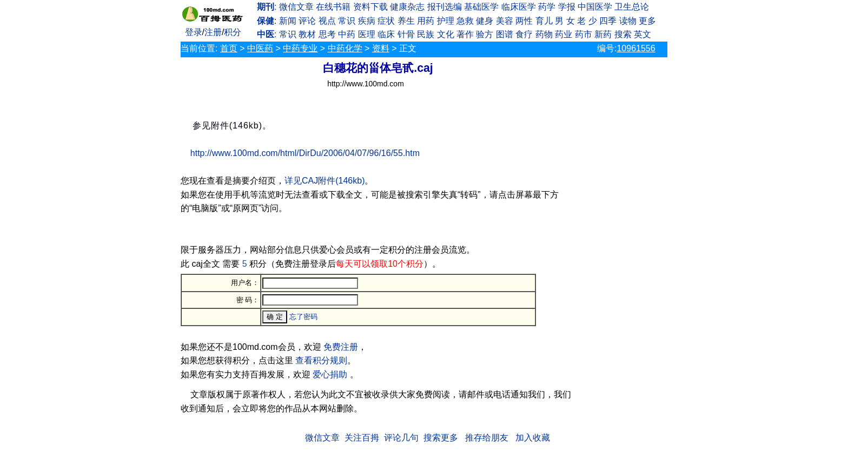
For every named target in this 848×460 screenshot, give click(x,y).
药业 (563, 34)
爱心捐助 (330, 374)
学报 (566, 6)
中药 (346, 34)
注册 (213, 32)
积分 (232, 32)
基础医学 (481, 6)
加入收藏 (532, 437)
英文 (642, 34)
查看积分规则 (321, 360)
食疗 (524, 34)
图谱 (504, 34)
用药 (425, 20)
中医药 (260, 48)
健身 (484, 20)
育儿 (544, 20)
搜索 (623, 34)
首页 (228, 48)
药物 (544, 34)
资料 (380, 48)
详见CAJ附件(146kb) (324, 180)
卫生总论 (631, 6)
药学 (546, 6)
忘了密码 (303, 317)
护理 (445, 20)
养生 (406, 20)
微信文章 (296, 6)
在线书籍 (333, 6)
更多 (647, 20)
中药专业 (300, 48)
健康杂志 (407, 6)
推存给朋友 (486, 437)
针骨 (406, 34)
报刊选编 (444, 6)
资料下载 (370, 6)
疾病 (366, 20)
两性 (524, 20)
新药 (603, 34)
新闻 (287, 20)
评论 (307, 20)
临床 (386, 34)
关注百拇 (362, 437)
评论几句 (401, 437)
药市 (583, 34)
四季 (608, 20)
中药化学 (345, 48)
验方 (484, 34)
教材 (307, 34)
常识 (346, 20)
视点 (327, 20)
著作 (465, 34)
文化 (445, 34)
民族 (425, 34)
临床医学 (518, 6)
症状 (386, 20)
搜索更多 (440, 437)
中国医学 (595, 6)
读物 (628, 20)
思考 (327, 34)
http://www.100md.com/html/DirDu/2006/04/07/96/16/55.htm (305, 153)
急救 (465, 20)
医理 (366, 34)
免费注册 (340, 346)
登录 (193, 32)
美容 (504, 20)
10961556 (636, 48)
